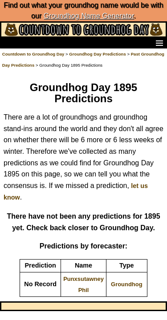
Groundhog (127, 284)
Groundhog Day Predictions (97, 54)
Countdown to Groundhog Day (33, 54)
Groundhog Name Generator (89, 16)
